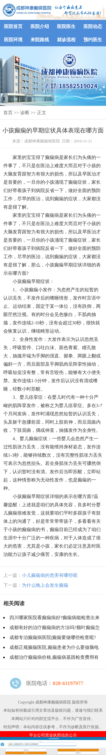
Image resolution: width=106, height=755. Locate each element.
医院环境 (13, 39)
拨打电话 (26, 750)
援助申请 (26, 753)
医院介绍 (39, 26)
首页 (8, 112)
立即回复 (78, 750)
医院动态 (92, 26)
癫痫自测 (78, 753)
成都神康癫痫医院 (54, 738)
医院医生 (66, 26)
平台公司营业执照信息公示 (53, 735)
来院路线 (39, 39)
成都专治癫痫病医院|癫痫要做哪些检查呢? (52, 637)
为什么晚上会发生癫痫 (45, 585)
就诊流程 (66, 39)
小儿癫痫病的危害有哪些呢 (50, 575)
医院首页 (13, 26)
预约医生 (92, 39)
